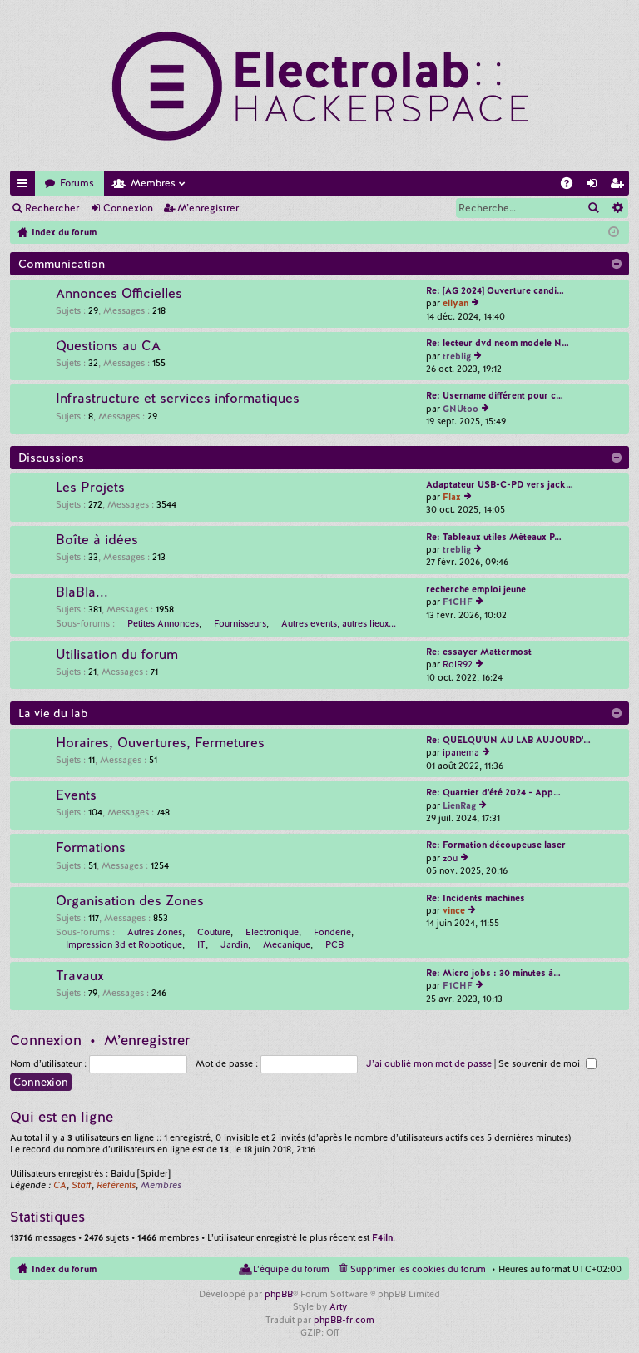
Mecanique (286, 944)
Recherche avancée (617, 208)
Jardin (234, 944)
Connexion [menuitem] (595, 186)
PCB (334, 944)
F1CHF (458, 601)
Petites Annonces (163, 623)
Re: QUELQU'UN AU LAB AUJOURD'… (508, 740)
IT (201, 944)
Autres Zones (154, 932)
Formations (91, 848)
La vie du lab (53, 713)
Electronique (272, 932)
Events (76, 795)
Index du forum (64, 1269)
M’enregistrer (208, 208)
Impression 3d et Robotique (124, 944)
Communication (61, 263)
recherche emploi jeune (476, 589)
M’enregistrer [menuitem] (620, 186)
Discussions (51, 457)
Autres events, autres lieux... (338, 623)
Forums (77, 183)
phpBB (279, 1294)
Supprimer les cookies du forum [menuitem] (418, 1269)
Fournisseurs (240, 623)
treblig (457, 356)
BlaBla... (82, 592)
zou (450, 858)
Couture (213, 932)
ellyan (455, 303)
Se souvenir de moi (547, 1063)
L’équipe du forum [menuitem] (291, 1269)
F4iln (382, 1237)
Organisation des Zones (130, 901)
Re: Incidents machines (475, 898)
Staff (82, 1185)
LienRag (459, 805)
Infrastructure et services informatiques (178, 398)
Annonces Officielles (119, 293)
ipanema (461, 752)
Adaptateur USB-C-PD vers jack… (499, 484)
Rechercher (52, 208)
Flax (452, 497)
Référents (116, 1185)
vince (454, 910)
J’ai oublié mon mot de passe (429, 1063)
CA (60, 1185)
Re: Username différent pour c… (494, 395)
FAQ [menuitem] (571, 186)
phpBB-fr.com (344, 1320)
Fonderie (332, 932)
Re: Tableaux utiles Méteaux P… (494, 537)
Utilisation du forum (117, 655)
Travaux (80, 976)
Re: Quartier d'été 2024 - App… (493, 792)
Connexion (128, 208)
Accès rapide (26, 186)
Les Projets (90, 487)
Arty (338, 1306)
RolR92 (458, 664)
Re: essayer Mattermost (479, 651)
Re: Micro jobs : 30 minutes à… (493, 973)
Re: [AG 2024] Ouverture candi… (495, 290)
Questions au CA (108, 346)
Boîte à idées (97, 540)
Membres (153, 183)
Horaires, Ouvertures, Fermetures (160, 743)
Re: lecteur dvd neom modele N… (497, 343)
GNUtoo (460, 408)
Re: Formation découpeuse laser (496, 844)
